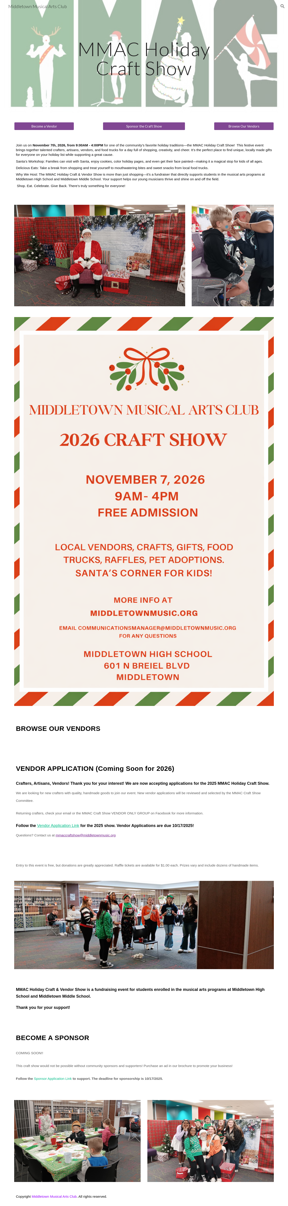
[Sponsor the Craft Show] (144, 126)
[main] (144, 58)
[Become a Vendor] (44, 126)
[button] (282, 6)
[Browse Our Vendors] (244, 126)
